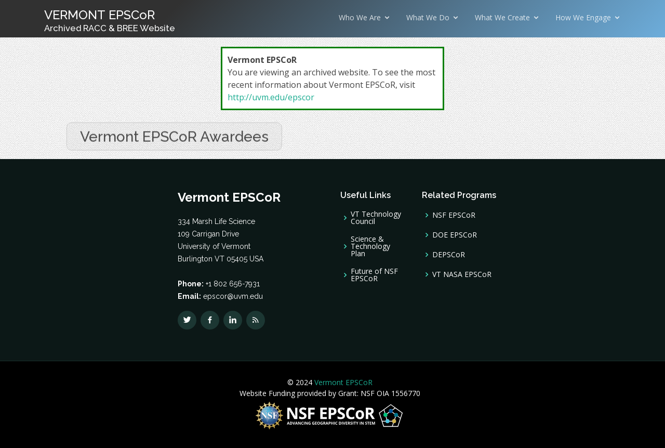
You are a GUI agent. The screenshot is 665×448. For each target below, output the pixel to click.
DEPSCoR (448, 254)
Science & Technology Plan (370, 246)
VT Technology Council (376, 217)
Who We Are (360, 17)
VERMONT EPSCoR (109, 20)
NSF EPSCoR (453, 215)
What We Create (502, 17)
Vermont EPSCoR (342, 382)
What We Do (427, 17)
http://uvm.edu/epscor (271, 97)
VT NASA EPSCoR (461, 274)
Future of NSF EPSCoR (374, 275)
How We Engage (583, 17)
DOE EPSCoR (454, 235)
